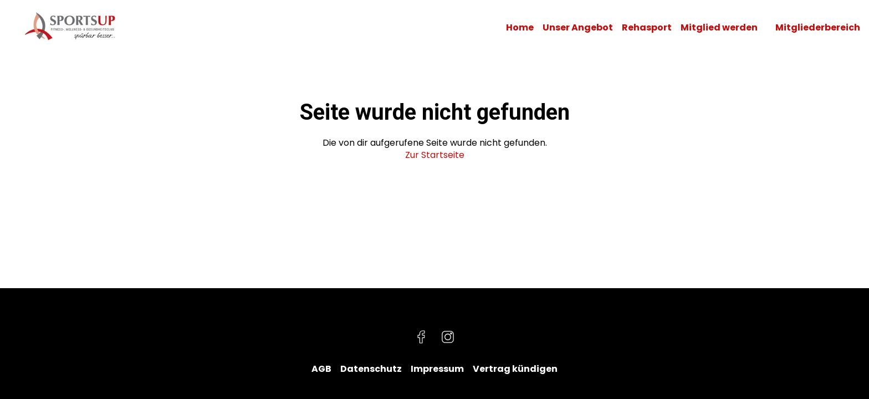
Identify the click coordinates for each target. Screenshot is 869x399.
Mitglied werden (719, 27)
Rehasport (647, 27)
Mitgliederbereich (817, 27)
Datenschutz (371, 369)
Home (520, 27)
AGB (321, 369)
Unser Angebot (578, 27)
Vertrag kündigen (515, 369)
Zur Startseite (434, 155)
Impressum (437, 369)
